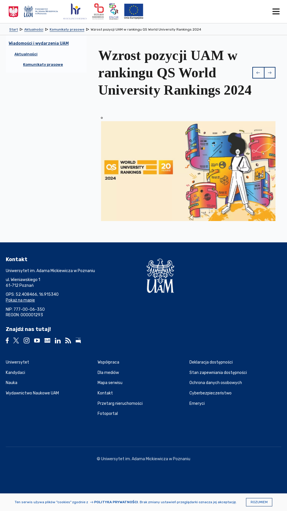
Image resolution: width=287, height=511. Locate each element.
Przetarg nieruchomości (120, 403)
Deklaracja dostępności (211, 362)
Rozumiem (259, 502)
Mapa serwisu (110, 382)
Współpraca (108, 362)
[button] (258, 72)
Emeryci (197, 403)
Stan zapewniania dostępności (218, 372)
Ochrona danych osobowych (215, 382)
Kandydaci (15, 372)
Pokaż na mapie (20, 300)
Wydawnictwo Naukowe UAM (32, 393)
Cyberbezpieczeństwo (210, 393)
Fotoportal (108, 413)
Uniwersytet (17, 362)
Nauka (11, 382)
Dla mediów (108, 372)
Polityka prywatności (116, 502)
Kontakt (105, 393)
